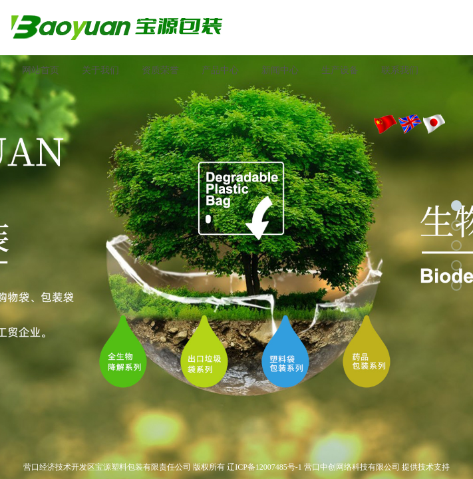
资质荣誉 (160, 70)
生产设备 (340, 70)
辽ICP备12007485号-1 (264, 467)
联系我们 (399, 70)
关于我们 (100, 70)
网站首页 (40, 70)
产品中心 (220, 70)
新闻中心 (280, 70)
